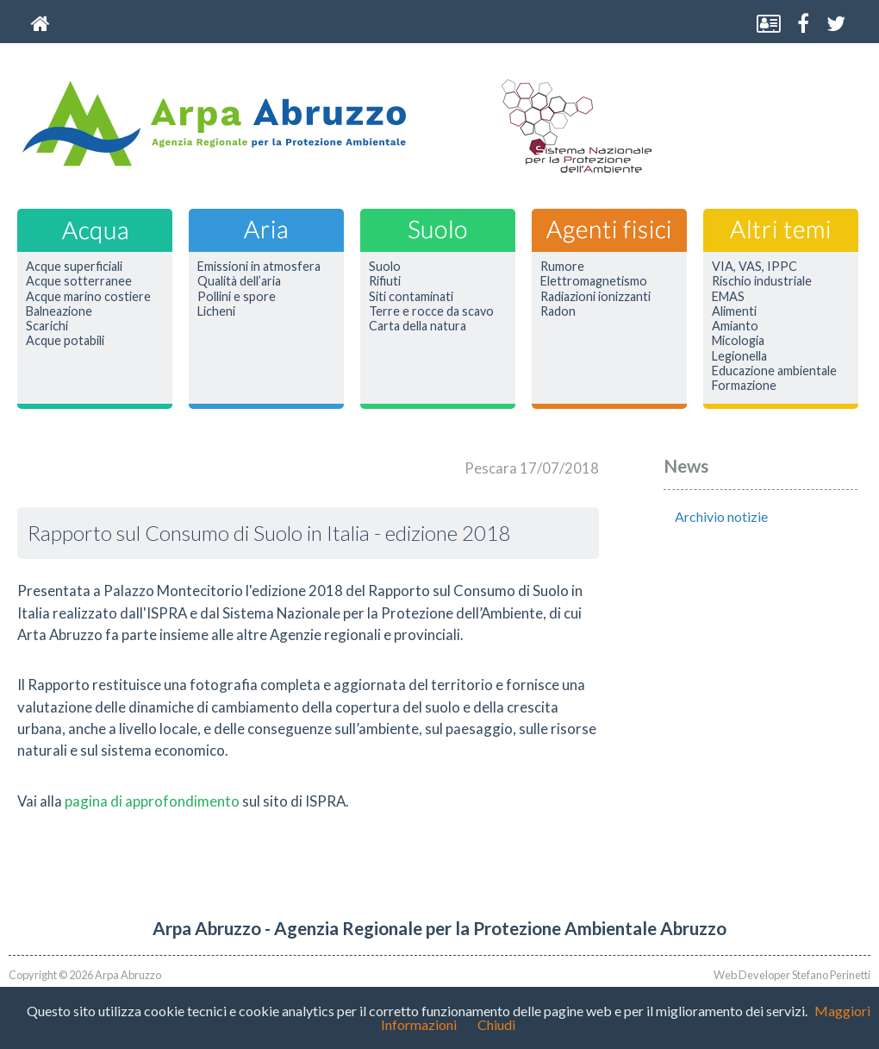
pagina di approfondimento (152, 801)
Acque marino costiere (88, 297)
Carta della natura (417, 326)
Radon (558, 311)
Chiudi (496, 1024)
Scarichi (47, 326)
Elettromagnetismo (593, 281)
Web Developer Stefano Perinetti (792, 975)
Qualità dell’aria (239, 281)
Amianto (735, 326)
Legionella (739, 356)
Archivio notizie (721, 516)
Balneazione (59, 311)
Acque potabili (65, 341)
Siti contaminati (411, 297)
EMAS (728, 297)
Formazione (744, 386)
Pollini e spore (236, 297)
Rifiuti (385, 281)
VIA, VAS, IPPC (754, 267)
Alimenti (734, 311)
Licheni (216, 311)
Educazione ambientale (774, 371)
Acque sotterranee (79, 281)
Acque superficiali (74, 267)
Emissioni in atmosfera (259, 267)
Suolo (385, 267)
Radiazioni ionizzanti (595, 297)
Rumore (562, 267)
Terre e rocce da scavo (431, 311)
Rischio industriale (762, 281)
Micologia (738, 341)
